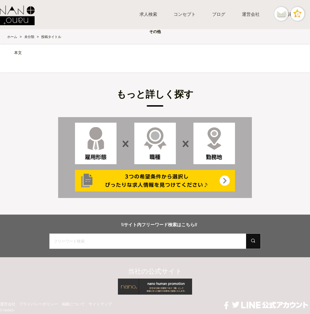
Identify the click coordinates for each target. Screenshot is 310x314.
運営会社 (251, 14)
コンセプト (185, 14)
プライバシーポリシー (38, 304)
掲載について (73, 304)
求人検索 (148, 14)
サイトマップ (100, 304)
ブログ (218, 14)
